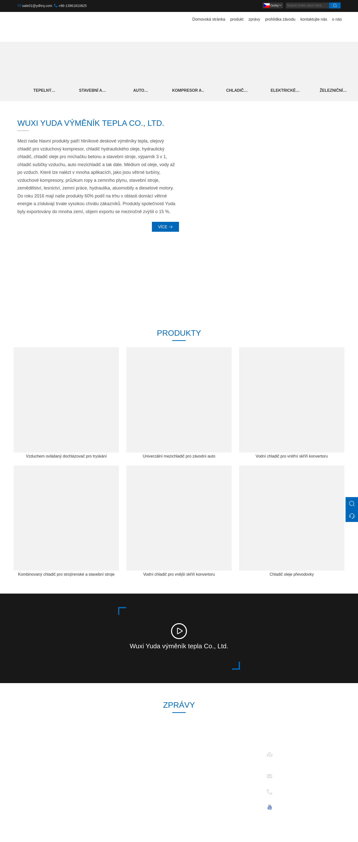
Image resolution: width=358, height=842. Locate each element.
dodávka (108, 763)
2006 (223, 288)
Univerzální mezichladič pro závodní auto (179, 458)
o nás (337, 19)
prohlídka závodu (280, 19)
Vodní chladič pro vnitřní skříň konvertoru (292, 458)
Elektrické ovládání (294, 91)
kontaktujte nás (313, 19)
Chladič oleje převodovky (291, 576)
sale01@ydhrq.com (37, 6)
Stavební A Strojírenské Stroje (93, 91)
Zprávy (106, 779)
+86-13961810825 (72, 6)
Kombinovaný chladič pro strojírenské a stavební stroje (66, 576)
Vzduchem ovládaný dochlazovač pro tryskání (66, 458)
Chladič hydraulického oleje (243, 91)
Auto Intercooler (143, 91)
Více (165, 229)
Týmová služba (113, 771)
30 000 (46, 288)
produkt (236, 19)
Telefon (284, 792)
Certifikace (109, 787)
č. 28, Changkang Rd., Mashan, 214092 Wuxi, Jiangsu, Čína (306, 764)
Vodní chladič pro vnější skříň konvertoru (179, 576)
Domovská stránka (208, 19)
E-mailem (286, 777)
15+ (312, 288)
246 (134, 288)
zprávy (254, 19)
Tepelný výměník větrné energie (43, 91)
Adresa (284, 755)
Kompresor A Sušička (193, 91)
